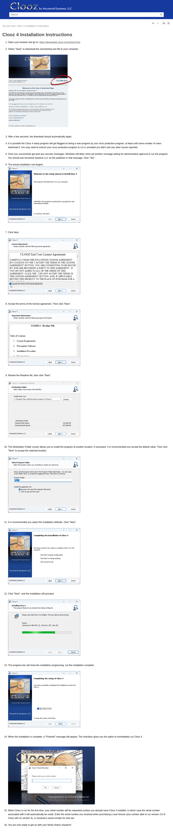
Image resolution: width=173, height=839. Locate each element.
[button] (161, 14)
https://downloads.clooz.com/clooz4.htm (59, 42)
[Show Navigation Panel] (162, 6)
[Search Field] (86, 14)
